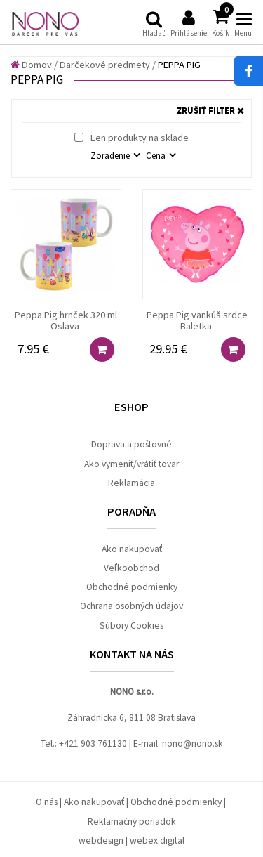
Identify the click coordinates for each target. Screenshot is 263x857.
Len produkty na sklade (131, 137)
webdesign (101, 840)
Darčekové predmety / (108, 64)
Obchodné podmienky (131, 587)
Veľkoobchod (131, 568)
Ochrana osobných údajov (131, 606)
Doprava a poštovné (131, 444)
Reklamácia (131, 483)
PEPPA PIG (179, 64)
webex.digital (157, 840)
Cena (157, 155)
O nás (47, 802)
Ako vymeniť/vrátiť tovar (131, 464)
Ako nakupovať (132, 549)
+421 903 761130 (93, 744)
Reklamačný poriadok (132, 821)
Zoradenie (111, 155)
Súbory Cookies (131, 626)
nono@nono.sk (192, 744)
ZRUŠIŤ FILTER (210, 111)
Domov (31, 64)
